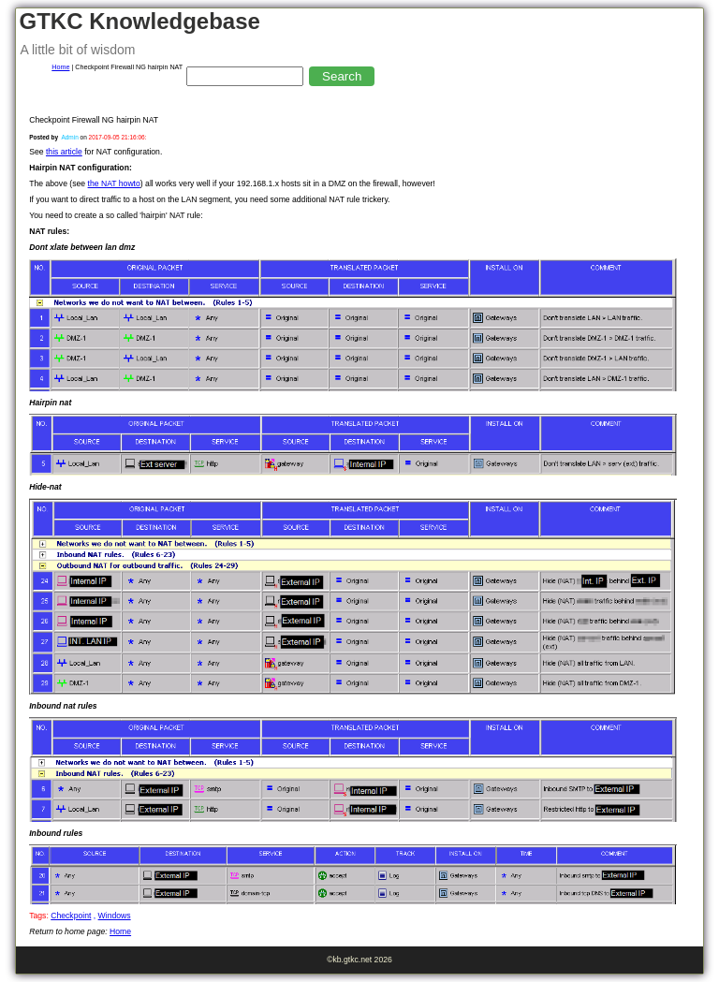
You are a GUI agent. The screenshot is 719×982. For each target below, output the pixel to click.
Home (60, 67)
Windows (114, 915)
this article (64, 151)
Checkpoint (71, 915)
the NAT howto (114, 183)
